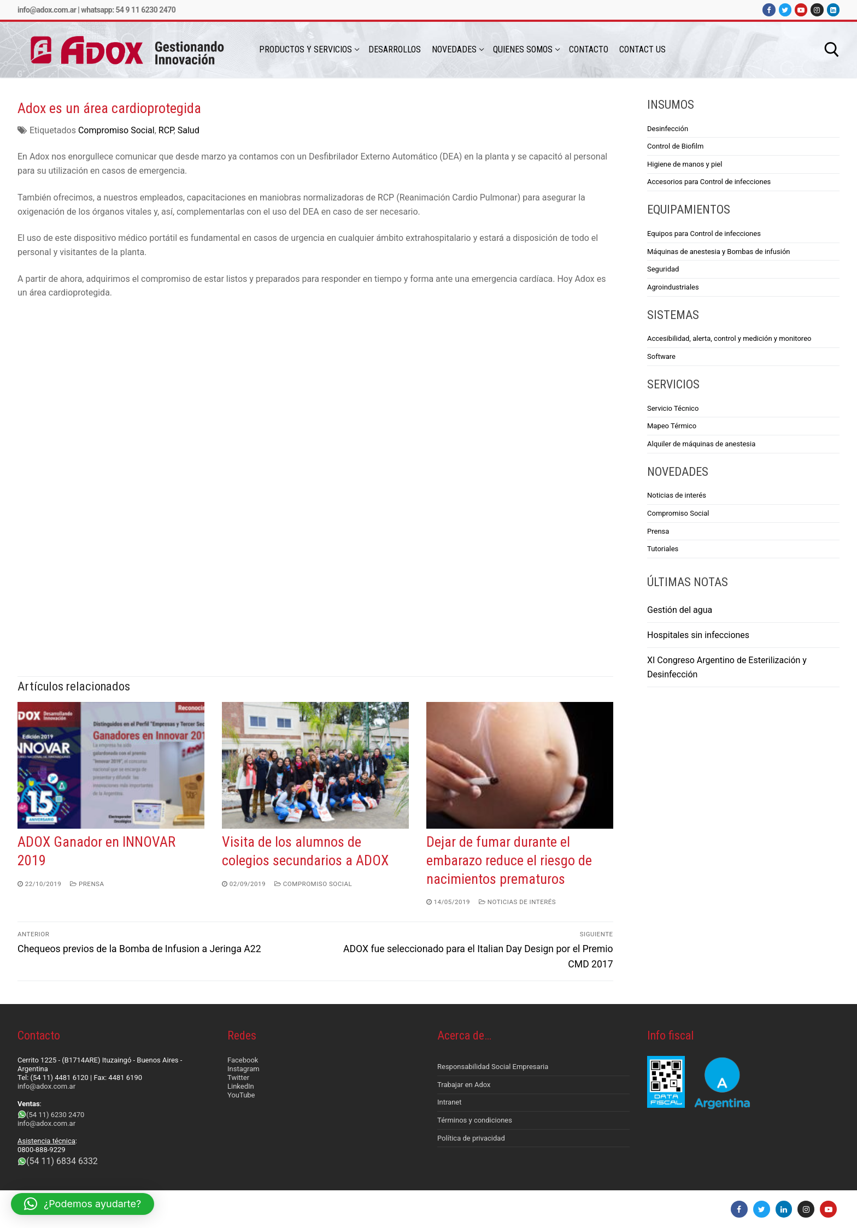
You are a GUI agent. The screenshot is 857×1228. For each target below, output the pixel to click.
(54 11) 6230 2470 (55, 1115)
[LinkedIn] (833, 9)
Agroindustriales (673, 287)
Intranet (449, 1102)
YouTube (241, 1095)
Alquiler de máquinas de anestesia (701, 444)
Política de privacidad (471, 1138)
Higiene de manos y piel (684, 164)
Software (661, 356)
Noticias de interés (517, 902)
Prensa (87, 884)
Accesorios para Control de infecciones (709, 182)
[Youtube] (801, 9)
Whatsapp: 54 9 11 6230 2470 (128, 9)
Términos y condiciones (474, 1120)
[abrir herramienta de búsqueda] (832, 49)
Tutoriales (662, 549)
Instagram (243, 1069)
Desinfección (667, 129)
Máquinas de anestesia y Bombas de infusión (718, 251)
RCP (166, 130)
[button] (82, 1204)
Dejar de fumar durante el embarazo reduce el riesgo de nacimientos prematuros (509, 860)
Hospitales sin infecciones (698, 635)
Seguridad (663, 269)
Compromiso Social (116, 130)
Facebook (242, 1060)
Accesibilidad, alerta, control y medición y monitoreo (729, 338)
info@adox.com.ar (46, 9)
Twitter (238, 1077)
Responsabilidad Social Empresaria (492, 1066)
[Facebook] (768, 9)
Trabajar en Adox (464, 1085)
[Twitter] (785, 9)
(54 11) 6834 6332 (62, 1161)
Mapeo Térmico (671, 426)
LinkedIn (240, 1086)
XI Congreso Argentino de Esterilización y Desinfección (727, 667)
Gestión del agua (679, 610)
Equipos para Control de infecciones (704, 233)
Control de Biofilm (675, 146)
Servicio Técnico (672, 408)
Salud (188, 130)
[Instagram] (817, 9)
